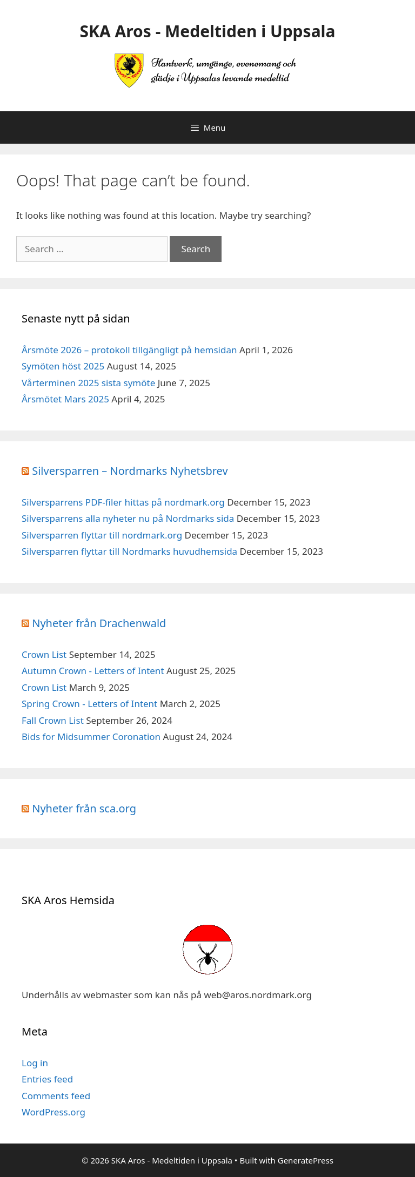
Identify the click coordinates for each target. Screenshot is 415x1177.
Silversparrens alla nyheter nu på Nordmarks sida (128, 518)
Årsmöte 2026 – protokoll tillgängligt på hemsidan (129, 350)
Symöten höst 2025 (63, 366)
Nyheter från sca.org (84, 808)
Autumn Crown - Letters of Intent (93, 670)
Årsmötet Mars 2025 (65, 399)
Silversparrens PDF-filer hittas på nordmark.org (123, 502)
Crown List (44, 654)
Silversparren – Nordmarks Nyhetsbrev (129, 470)
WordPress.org (53, 1112)
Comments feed (56, 1095)
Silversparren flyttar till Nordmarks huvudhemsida (129, 551)
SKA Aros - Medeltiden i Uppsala (207, 31)
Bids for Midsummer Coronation (91, 736)
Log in (35, 1063)
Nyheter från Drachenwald (99, 623)
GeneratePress (305, 1160)
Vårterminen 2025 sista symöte (88, 382)
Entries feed (47, 1079)
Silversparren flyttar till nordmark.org (102, 535)
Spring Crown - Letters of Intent (89, 703)
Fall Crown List (53, 720)
